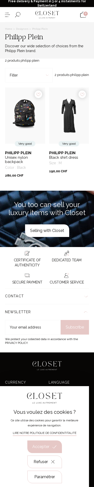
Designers (22, 28)
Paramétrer (44, 476)
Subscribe (75, 327)
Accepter (44, 446)
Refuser (44, 461)
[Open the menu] (7, 15)
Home (9, 28)
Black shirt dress (63, 157)
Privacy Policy (16, 343)
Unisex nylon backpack (16, 159)
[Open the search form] (17, 15)
